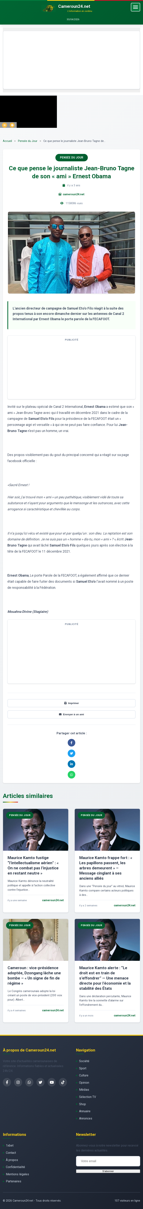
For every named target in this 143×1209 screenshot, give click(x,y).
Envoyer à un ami (71, 714)
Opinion (84, 1082)
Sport (82, 1068)
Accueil (7, 141)
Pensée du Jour (27, 141)
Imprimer (71, 703)
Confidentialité (15, 1167)
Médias (84, 1089)
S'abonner (108, 1171)
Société (84, 1061)
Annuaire (84, 1111)
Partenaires (13, 1181)
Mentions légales (17, 1174)
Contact (11, 1153)
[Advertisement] (72, 60)
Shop (82, 1104)
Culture (83, 1075)
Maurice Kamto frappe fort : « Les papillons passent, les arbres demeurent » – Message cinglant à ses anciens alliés (105, 868)
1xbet (9, 1145)
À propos (12, 1160)
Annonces (85, 1118)
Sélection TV (87, 1097)
